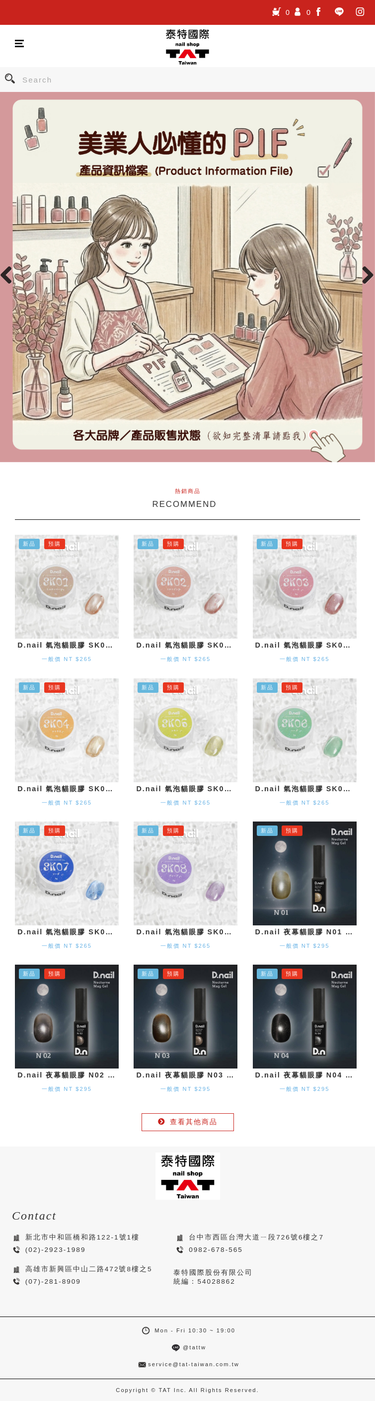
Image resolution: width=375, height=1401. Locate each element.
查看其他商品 (188, 1122)
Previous (10, 275)
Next (365, 275)
